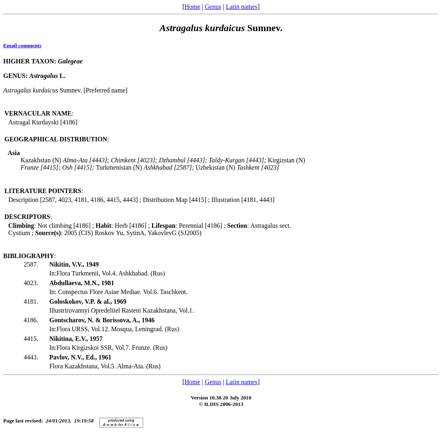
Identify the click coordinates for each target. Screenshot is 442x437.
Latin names (242, 6)
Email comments (22, 45)
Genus (213, 6)
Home (192, 6)
